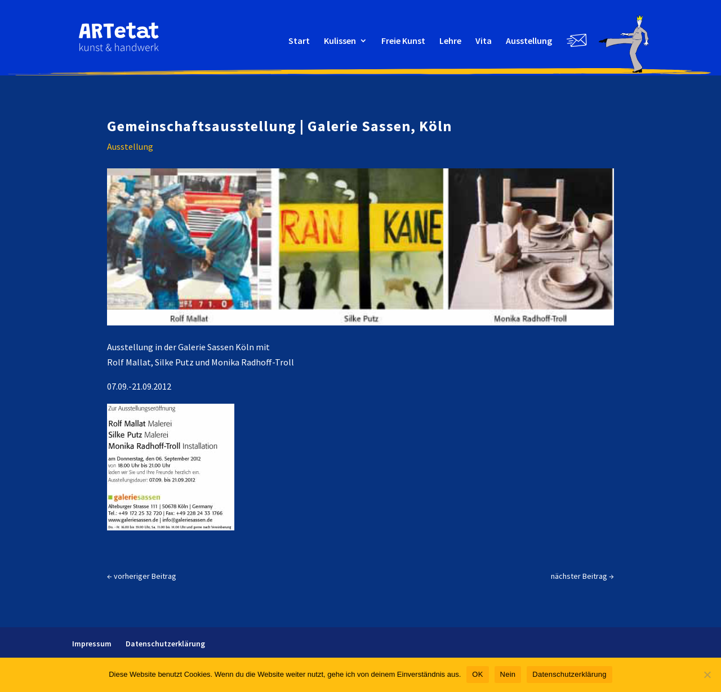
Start (299, 41)
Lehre (450, 41)
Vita (483, 41)
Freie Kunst (403, 41)
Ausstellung (529, 41)
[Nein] (707, 674)
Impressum (92, 644)
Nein (508, 674)
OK (477, 674)
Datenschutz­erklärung (165, 644)
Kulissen (340, 41)
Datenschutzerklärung (569, 674)
